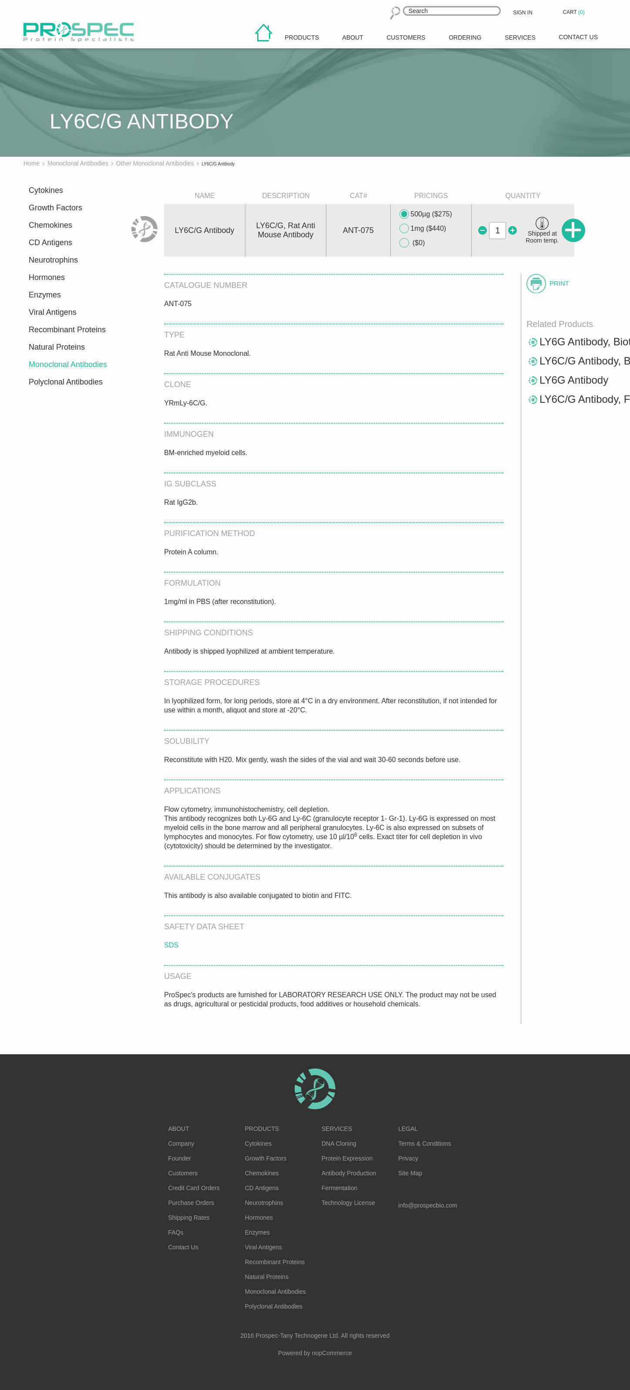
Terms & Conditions (424, 1143)
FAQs (176, 1232)
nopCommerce (332, 1353)
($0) (412, 243)
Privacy (408, 1158)
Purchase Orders (191, 1202)
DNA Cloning (339, 1143)
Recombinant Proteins (67, 329)
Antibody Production (349, 1173)
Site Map (410, 1173)
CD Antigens (50, 242)
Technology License (348, 1202)
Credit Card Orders (194, 1187)
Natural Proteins (57, 347)
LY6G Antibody (574, 380)
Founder (179, 1158)
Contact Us (183, 1247)
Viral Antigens (53, 312)
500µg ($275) (425, 214)
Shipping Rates (189, 1217)
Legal (408, 1128)
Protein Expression (347, 1158)
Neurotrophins (53, 260)
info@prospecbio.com (427, 1205)
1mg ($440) (422, 228)
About (178, 1128)
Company (181, 1143)
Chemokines (50, 225)
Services (337, 1128)
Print (559, 283)
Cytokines (46, 190)
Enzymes (45, 294)
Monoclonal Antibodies (68, 364)
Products (262, 1128)
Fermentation (339, 1187)
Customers (183, 1173)
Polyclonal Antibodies (66, 382)
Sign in (523, 13)
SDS (171, 945)
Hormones (47, 277)
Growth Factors (55, 207)
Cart (574, 12)
